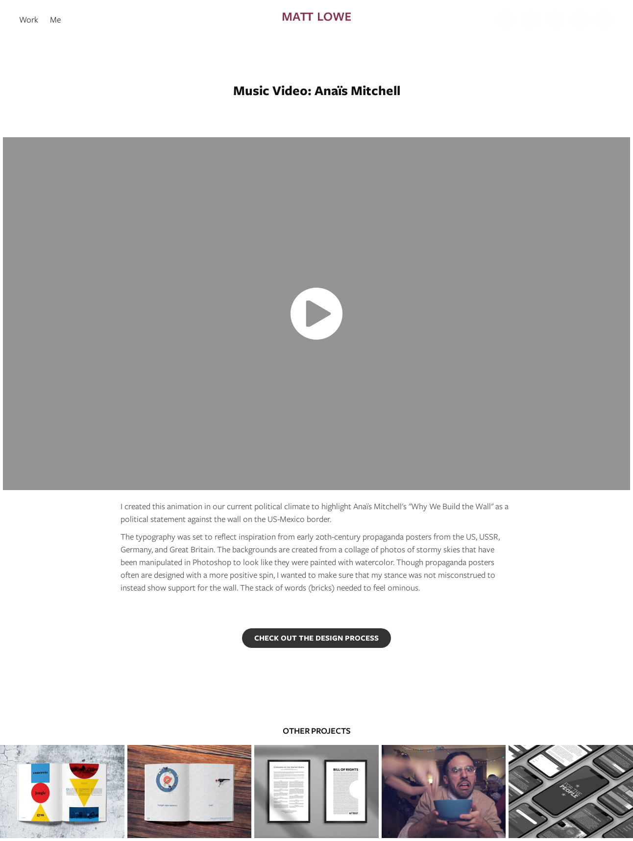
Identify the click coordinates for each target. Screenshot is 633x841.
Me (55, 19)
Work (28, 19)
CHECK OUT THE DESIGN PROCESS (316, 638)
